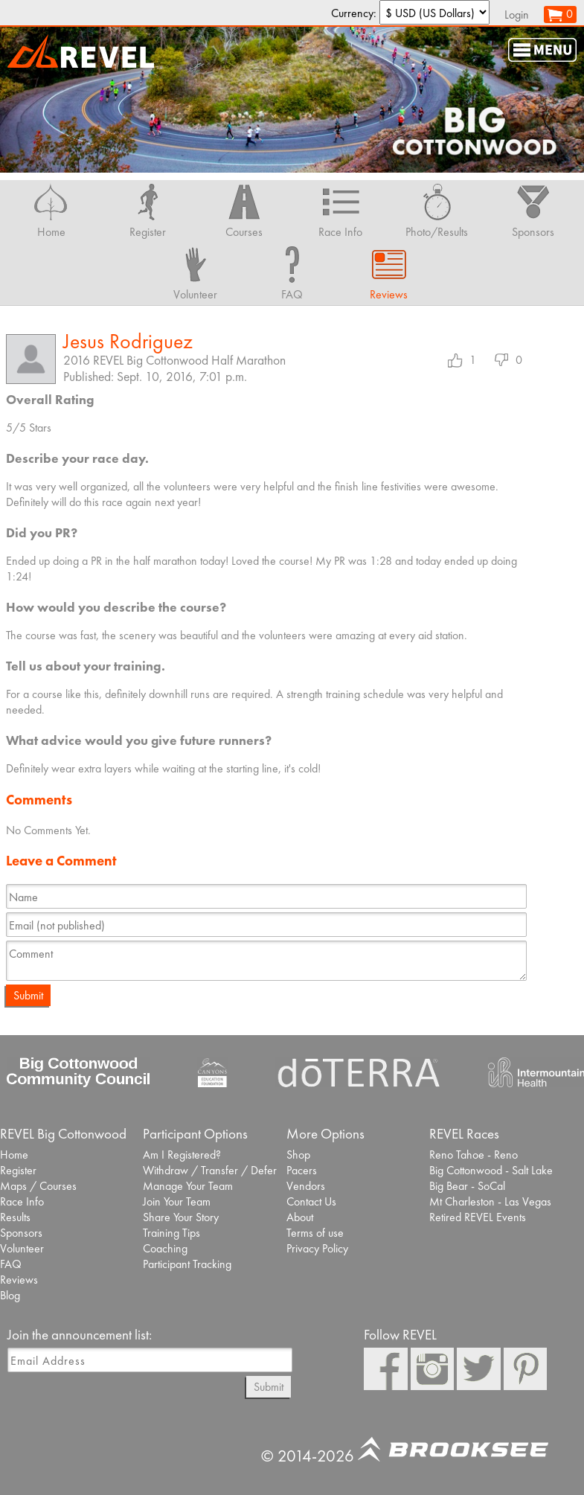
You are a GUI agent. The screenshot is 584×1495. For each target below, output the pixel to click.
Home (14, 1154)
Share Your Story (181, 1217)
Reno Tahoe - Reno (473, 1154)
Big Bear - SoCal (467, 1186)
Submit (28, 995)
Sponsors (21, 1233)
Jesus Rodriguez (128, 341)
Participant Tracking (187, 1264)
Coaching (165, 1248)
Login (516, 14)
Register (18, 1170)
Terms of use (315, 1233)
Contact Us (311, 1201)
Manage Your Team (188, 1186)
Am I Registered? (182, 1154)
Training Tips (171, 1233)
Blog (10, 1295)
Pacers (301, 1170)
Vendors (305, 1186)
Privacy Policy (317, 1248)
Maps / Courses (38, 1186)
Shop (298, 1154)
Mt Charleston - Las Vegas (490, 1201)
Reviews (19, 1279)
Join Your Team (177, 1201)
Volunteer (22, 1248)
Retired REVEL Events (477, 1217)
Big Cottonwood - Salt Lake (491, 1170)
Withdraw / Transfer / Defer (210, 1170)
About (299, 1217)
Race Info (22, 1201)
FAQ (11, 1264)
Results (15, 1217)
